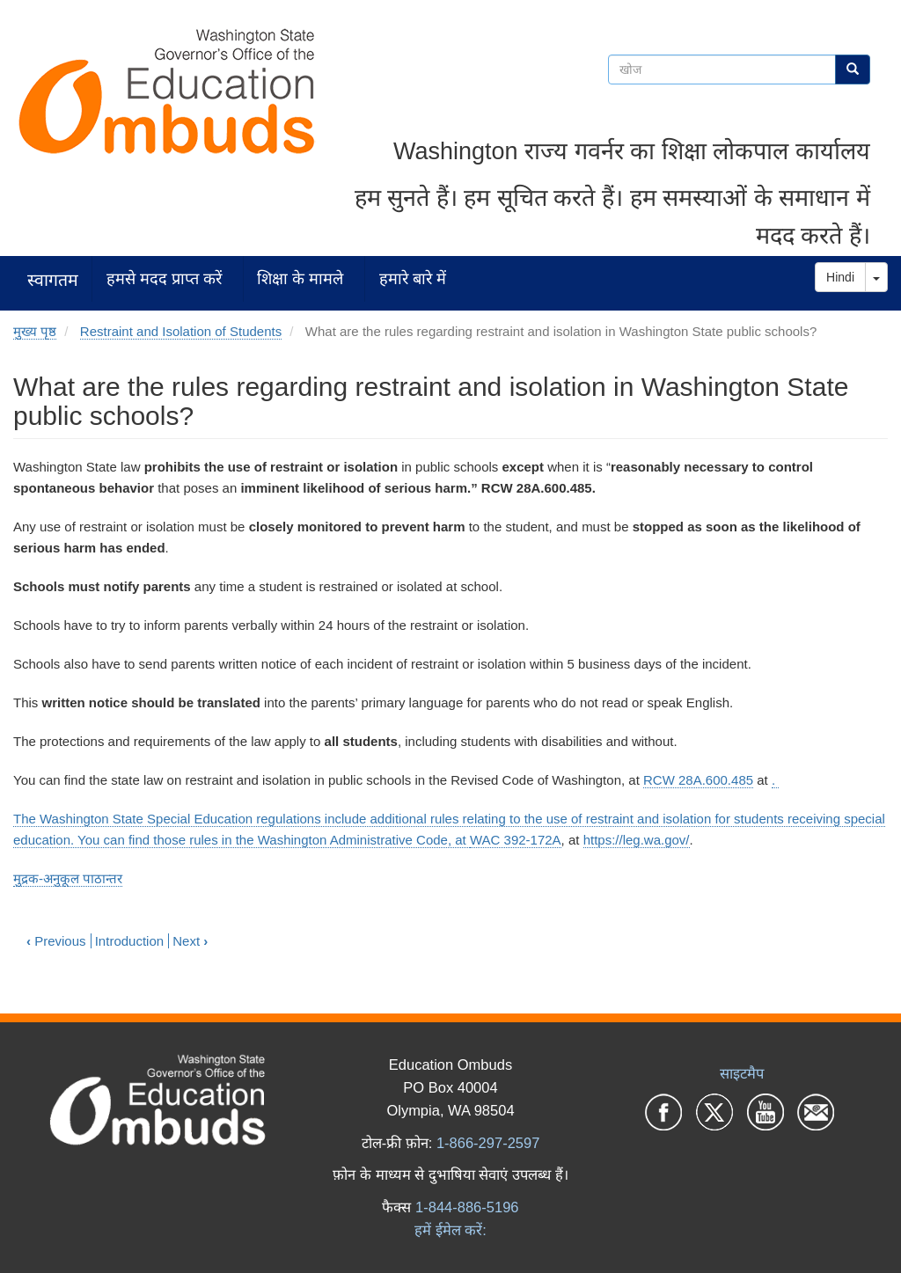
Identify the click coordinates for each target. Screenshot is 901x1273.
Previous (56, 940)
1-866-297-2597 (487, 1143)
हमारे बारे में (412, 278)
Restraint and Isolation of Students (181, 331)
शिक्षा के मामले (300, 278)
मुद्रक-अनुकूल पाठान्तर (67, 878)
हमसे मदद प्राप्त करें (164, 278)
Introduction (129, 940)
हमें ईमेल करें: (450, 1230)
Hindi (840, 277)
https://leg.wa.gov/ (636, 839)
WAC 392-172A (515, 839)
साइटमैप (742, 1073)
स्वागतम (52, 279)
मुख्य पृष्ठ (34, 331)
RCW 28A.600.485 (698, 779)
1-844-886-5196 (466, 1207)
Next (190, 940)
